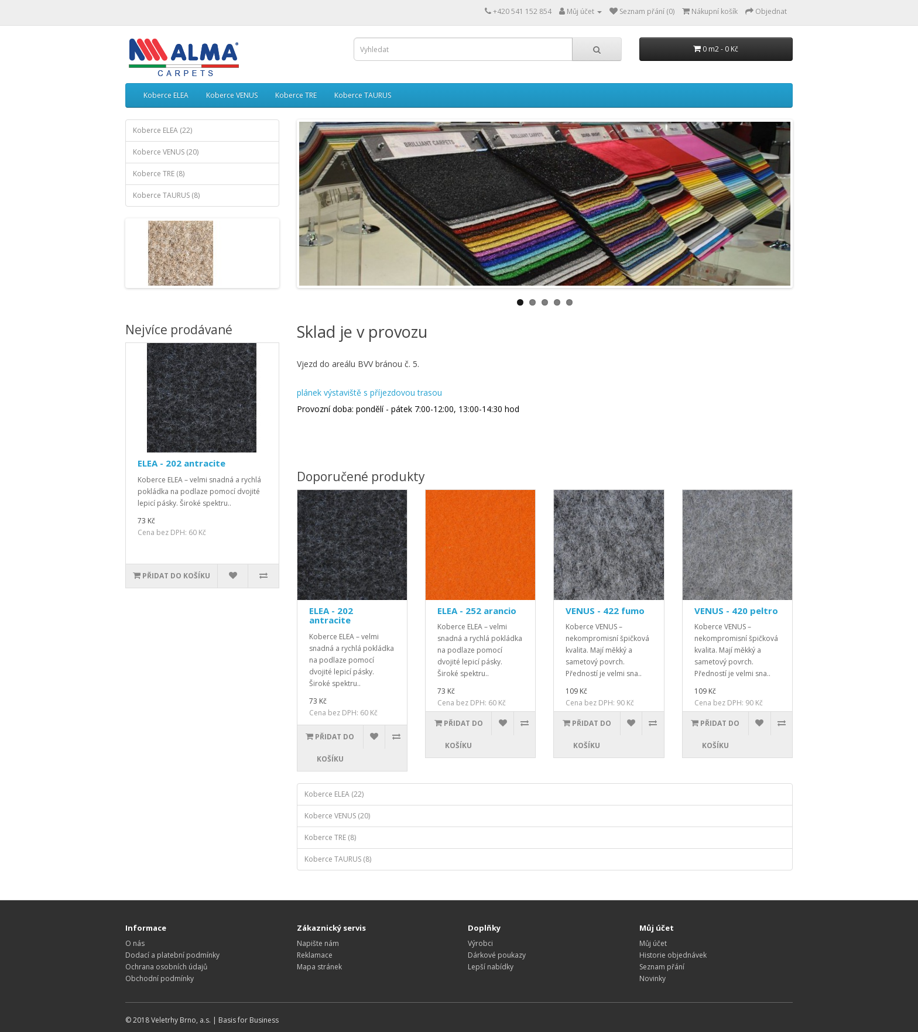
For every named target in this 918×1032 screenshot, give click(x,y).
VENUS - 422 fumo (605, 610)
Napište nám (318, 943)
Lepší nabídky (490, 967)
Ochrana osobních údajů (166, 967)
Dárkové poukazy (497, 955)
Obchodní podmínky (159, 978)
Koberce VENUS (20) (165, 152)
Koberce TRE (296, 95)
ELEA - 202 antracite (181, 463)
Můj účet (653, 943)
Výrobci (480, 943)
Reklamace (315, 955)
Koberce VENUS (232, 95)
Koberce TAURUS (362, 95)
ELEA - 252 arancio (476, 610)
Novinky (652, 978)
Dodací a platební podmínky (172, 955)
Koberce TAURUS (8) (166, 195)
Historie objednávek (673, 955)
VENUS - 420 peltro (736, 610)
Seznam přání (661, 967)
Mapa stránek (319, 967)
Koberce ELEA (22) (162, 130)
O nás (135, 943)
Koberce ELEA (166, 95)
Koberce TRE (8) (158, 174)
